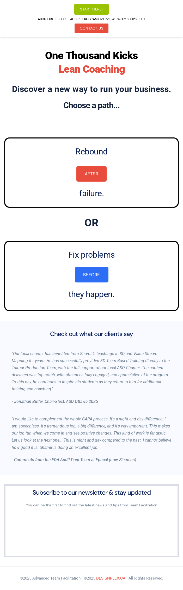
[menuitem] (45, 19)
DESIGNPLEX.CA (110, 578)
